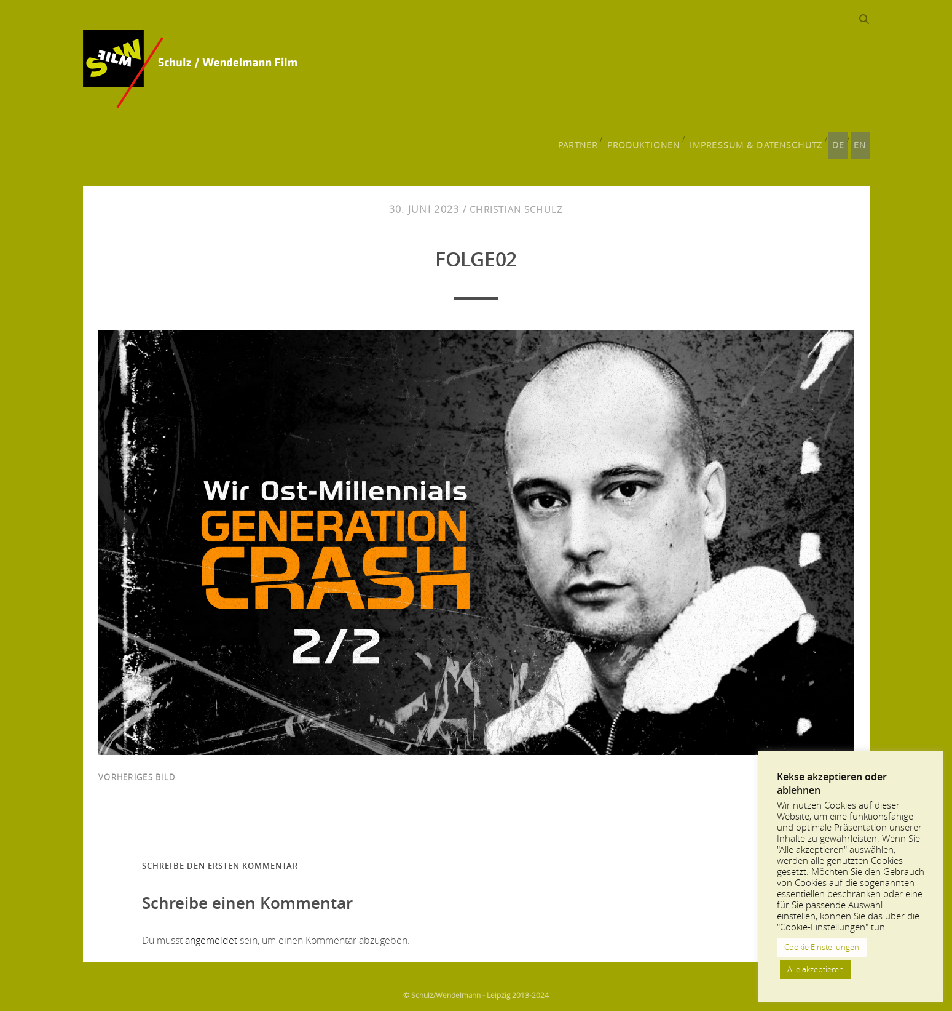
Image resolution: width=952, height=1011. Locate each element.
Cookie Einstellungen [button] (821, 947)
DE (835, 139)
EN (861, 139)
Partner (580, 139)
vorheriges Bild (136, 771)
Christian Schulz (516, 204)
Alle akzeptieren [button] (815, 969)
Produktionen (647, 139)
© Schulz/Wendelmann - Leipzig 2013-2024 (476, 989)
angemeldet (211, 934)
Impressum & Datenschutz (755, 139)
